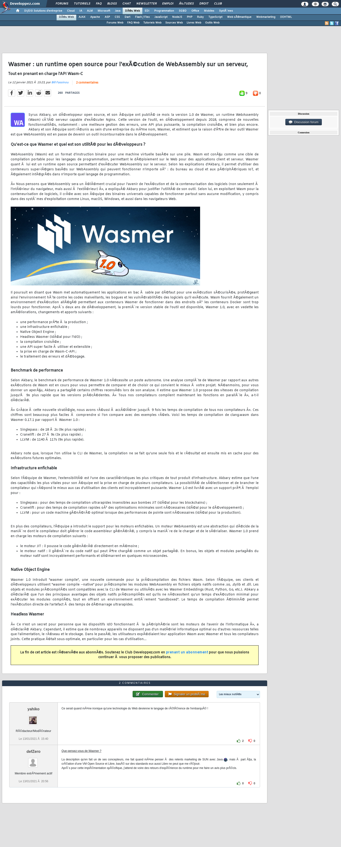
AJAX (82, 17)
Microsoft (104, 11)
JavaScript (160, 17)
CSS (117, 17)
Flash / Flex (142, 17)
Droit (204, 4)
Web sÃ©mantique (239, 17)
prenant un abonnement (187, 652)
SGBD (183, 11)
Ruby (200, 17)
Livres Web (194, 22)
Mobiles (209, 11)
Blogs (112, 4)
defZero (33, 751)
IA (80, 11)
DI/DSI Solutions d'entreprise (43, 11)
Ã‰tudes (186, 4)
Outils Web (212, 22)
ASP (107, 17)
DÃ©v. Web (132, 11)
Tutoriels (82, 4)
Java (117, 11)
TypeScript (215, 17)
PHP (189, 17)
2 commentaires (87, 83)
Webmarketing (265, 17)
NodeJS (177, 17)
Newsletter (146, 4)
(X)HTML (286, 17)
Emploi (168, 4)
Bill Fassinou (60, 82)
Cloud (71, 11)
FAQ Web (133, 22)
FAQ (98, 4)
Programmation (164, 11)
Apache (95, 17)
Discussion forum (304, 122)
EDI (147, 11)
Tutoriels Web (152, 22)
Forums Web (115, 22)
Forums (62, 4)
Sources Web (174, 22)
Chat (126, 4)
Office (195, 11)
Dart (127, 17)
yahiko (33, 709)
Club (218, 4)
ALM (90, 11)
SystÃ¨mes (226, 11)
